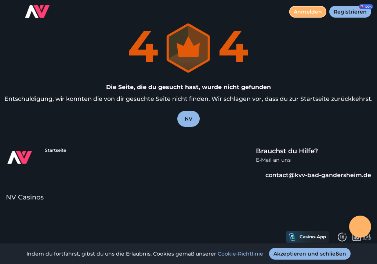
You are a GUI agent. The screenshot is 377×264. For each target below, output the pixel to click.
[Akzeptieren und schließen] (310, 254)
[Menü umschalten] (11, 11)
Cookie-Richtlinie (240, 253)
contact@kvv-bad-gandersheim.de (313, 175)
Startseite (55, 150)
